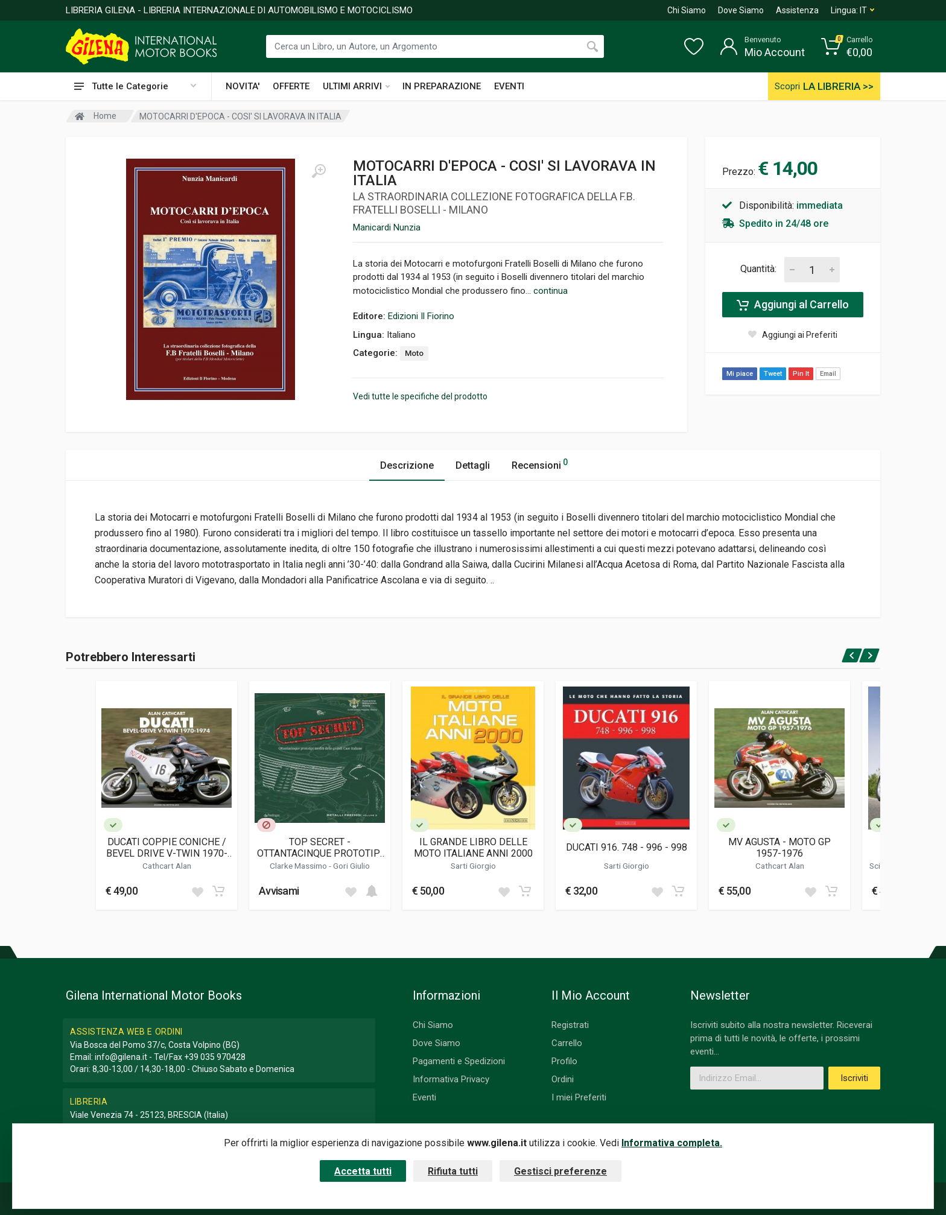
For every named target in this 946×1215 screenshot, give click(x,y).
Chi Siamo (686, 10)
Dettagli (473, 465)
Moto (414, 353)
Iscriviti (854, 1078)
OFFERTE (291, 86)
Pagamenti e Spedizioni (459, 1061)
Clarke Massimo (299, 866)
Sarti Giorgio (473, 866)
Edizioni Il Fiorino (421, 316)
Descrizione (407, 465)
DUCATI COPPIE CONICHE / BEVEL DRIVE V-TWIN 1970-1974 (166, 847)
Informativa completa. (671, 1143)
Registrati (570, 1025)
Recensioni (540, 463)
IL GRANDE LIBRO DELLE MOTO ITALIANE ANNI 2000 (473, 847)
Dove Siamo (741, 10)
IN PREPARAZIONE (441, 86)
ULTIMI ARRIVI (356, 86)
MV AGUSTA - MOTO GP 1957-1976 (779, 847)
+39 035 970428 (215, 1057)
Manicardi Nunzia (387, 227)
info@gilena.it (121, 1057)
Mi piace (739, 374)
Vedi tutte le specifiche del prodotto (420, 396)
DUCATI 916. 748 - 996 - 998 (626, 847)
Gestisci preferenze (560, 1171)
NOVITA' (242, 86)
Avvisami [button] (279, 890)
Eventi (424, 1097)
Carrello (566, 1043)
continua (550, 290)
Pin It (801, 374)
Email (828, 374)
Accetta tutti (363, 1171)
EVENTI (509, 86)
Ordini (562, 1079)
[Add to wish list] (197, 891)
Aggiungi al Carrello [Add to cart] (793, 304)
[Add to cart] (218, 891)
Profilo (564, 1061)
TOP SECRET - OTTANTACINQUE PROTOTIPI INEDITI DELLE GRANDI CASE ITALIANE (319, 847)
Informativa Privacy (451, 1079)
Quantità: (758, 268)
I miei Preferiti (578, 1097)
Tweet (773, 374)
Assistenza (797, 10)
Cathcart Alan (166, 866)
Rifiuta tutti (453, 1171)
